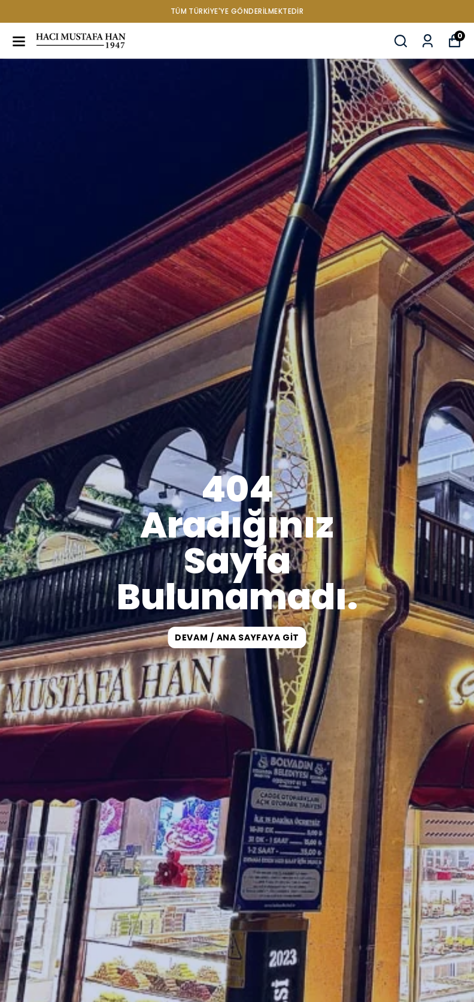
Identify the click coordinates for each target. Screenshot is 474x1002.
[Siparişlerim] (427, 41)
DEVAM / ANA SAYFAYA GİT (237, 637)
